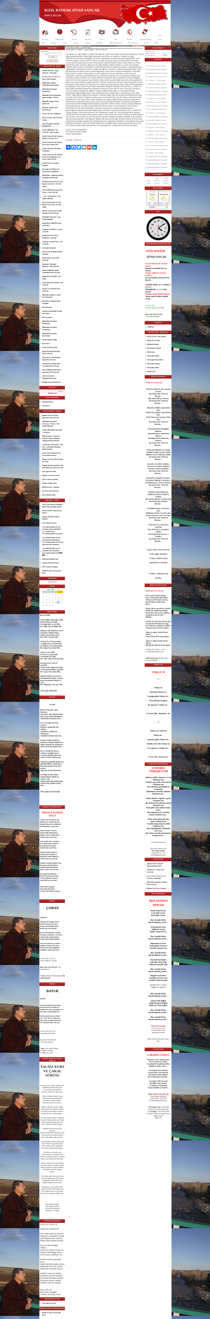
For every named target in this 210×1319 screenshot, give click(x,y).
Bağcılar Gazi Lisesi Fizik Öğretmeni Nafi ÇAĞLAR (50, 416)
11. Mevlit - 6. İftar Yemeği (156, 98)
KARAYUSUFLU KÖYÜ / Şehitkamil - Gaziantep (50, 237)
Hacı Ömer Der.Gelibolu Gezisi (158, 145)
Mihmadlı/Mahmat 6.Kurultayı (157, 138)
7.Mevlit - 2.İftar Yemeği (156, 142)
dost (50, 1131)
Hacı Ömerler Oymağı (154, 348)
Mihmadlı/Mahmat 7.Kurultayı (157, 131)
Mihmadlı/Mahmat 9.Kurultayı (157, 116)
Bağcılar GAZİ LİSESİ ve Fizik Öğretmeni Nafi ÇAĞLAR (52, 212)
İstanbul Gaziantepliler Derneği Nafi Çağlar (52, 312)
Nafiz (159, 35)
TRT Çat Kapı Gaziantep (50, 479)
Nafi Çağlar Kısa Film (49, 471)
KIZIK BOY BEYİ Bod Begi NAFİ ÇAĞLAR (51, 353)
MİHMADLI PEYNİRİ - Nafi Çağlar (51, 278)
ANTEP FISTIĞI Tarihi (49, 347)
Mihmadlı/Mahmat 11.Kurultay (158, 91)
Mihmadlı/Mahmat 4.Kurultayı (157, 163)
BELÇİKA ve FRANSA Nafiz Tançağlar (51, 302)
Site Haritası (52, 582)
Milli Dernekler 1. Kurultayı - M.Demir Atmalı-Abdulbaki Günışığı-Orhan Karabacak (51, 438)
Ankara (57, 891)
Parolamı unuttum (52, 60)
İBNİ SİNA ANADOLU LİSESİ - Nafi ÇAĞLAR (157, 883)
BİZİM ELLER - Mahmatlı (50, 487)
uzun (158, 910)
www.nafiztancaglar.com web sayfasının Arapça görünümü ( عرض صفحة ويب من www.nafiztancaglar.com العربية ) (52, 530)
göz (47, 1122)
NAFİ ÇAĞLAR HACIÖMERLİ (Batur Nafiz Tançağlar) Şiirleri (52, 506)
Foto (101, 39)
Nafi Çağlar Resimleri (49, 248)
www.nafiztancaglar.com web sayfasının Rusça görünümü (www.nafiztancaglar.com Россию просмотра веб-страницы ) (52, 541)
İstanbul (42, 858)
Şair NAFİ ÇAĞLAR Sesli (50, 491)
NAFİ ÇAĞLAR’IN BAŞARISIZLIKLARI (49, 377)
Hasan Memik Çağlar (49, 495)
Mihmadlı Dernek (115, 43)
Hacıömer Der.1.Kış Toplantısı (157, 156)
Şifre (46, 54)
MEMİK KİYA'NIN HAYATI (51, 382)
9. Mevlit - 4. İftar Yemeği (156, 127)
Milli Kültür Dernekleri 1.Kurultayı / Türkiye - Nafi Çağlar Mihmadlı (50, 424)
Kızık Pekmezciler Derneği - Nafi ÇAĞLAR (52, 284)
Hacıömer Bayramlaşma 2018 (157, 76)
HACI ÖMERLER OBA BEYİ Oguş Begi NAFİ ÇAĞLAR (51, 371)
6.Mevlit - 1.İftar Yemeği (156, 153)
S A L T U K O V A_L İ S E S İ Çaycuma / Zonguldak (156, 877)
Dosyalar (88, 39)
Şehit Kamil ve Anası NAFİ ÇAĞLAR (50, 259)
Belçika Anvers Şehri (153, 340)
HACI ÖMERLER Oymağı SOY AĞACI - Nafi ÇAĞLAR (52, 191)
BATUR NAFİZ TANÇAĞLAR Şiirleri (52, 512)
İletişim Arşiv (151, 371)
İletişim (129, 39)
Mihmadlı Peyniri (47, 402)
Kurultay (99, 43)
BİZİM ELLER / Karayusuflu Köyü (51, 572)
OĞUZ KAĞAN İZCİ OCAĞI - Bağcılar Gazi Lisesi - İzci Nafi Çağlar (52, 205)
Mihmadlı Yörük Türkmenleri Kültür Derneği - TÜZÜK (51, 96)
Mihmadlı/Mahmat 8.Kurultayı (157, 124)
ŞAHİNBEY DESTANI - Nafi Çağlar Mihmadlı (51, 218)
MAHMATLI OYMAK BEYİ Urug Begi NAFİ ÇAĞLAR (51, 365)
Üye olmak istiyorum (52, 61)
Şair (43, 43)
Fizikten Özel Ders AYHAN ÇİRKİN (50, 518)
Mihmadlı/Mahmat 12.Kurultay (158, 73)
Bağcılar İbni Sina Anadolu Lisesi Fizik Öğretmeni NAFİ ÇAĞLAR (52, 466)
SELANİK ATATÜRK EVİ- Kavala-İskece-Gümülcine (50, 170)
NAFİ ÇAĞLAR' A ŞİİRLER (51, 113)
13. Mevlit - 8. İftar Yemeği (156, 66)
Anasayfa (45, 39)
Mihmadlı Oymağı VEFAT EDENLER (50, 103)
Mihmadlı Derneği (153, 344)
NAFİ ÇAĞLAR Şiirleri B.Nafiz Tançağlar (52, 253)
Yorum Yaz (78, 140)
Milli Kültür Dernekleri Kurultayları (49, 90)
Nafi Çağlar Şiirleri (153, 367)
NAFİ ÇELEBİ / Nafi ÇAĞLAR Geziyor (52, 119)
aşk (47, 939)
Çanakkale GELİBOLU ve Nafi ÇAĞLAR (52, 230)
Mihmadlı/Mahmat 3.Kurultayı (157, 167)
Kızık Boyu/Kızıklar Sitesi (50, 559)
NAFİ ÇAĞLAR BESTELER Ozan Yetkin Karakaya (51, 454)
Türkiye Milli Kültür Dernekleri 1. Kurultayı (52, 431)
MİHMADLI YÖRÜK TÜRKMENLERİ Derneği (50, 84)
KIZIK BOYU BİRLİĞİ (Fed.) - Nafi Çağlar (52, 224)
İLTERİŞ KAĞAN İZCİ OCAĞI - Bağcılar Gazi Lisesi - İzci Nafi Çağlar (52, 184)
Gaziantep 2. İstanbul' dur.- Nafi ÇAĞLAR (52, 243)
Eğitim (87, 43)
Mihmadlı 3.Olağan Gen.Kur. (157, 120)
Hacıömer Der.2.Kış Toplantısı (157, 149)
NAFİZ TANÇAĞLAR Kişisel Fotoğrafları (51, 150)
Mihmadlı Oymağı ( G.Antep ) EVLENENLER (51, 296)
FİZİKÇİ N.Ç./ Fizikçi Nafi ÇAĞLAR (155, 871)
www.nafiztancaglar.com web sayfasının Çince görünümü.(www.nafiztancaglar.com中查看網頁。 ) (52, 551)
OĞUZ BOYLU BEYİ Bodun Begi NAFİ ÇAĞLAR (51, 359)
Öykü (65, 43)
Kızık (146, 43)
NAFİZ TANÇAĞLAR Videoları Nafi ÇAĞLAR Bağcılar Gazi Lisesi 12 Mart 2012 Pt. (52, 157)
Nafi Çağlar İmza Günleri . (155, 360)
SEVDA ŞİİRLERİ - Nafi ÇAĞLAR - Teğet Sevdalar (50, 131)
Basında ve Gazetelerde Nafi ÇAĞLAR (51, 290)
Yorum (74, 39)
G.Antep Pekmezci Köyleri (50, 563)
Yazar (160, 39)
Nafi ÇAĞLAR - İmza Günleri (156, 336)
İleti (115, 39)
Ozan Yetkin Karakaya (49, 523)
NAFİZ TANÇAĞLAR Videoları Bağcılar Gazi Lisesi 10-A (52, 137)
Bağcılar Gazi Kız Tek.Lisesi (51, 475)
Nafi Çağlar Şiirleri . (153, 356)
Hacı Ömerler (133, 43)
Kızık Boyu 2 (46, 343)
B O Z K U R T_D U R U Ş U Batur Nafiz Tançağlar (51, 78)
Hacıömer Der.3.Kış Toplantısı (157, 102)
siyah (164, 289)
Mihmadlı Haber (145, 39)
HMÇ (156, 43)
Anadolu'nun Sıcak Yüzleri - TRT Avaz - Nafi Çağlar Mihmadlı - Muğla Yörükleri (52, 447)
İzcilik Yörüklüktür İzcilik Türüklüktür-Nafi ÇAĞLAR (51, 271)
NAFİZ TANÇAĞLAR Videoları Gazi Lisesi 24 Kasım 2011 (52, 143)
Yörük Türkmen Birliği (49, 340)
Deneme (54, 43)
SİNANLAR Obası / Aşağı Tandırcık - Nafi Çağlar (50, 72)
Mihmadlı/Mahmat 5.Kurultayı (157, 160)
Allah (42, 1238)
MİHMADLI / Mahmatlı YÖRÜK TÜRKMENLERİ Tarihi (52, 177)
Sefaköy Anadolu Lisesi (49, 483)
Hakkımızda (59, 39)
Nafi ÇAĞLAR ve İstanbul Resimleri (50, 164)
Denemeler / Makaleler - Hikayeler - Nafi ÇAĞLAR (50, 265)
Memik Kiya (151, 352)
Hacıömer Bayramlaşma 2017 (157, 95)
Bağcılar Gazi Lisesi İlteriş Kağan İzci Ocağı (52, 460)
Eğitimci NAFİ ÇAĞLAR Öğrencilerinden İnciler (155, 865)
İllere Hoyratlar (47, 307)
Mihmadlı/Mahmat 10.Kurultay (158, 106)
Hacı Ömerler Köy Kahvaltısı (157, 109)
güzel (47, 1141)
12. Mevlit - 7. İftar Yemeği (156, 80)
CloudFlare (150, 327)
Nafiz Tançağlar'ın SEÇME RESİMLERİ (50, 125)
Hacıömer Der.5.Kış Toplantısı (157, 69)
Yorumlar (69, 140)
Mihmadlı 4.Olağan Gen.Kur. (157, 84)
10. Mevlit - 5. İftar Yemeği (156, 113)
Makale (76, 43)
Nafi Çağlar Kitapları (153, 364)
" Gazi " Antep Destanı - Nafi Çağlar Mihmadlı (51, 197)
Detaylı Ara (52, 393)
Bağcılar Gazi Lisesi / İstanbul (156, 888)
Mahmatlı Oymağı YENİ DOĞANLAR (50, 109)
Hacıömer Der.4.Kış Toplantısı (157, 87)
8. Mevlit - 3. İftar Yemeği (156, 135)
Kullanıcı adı (44, 51)
